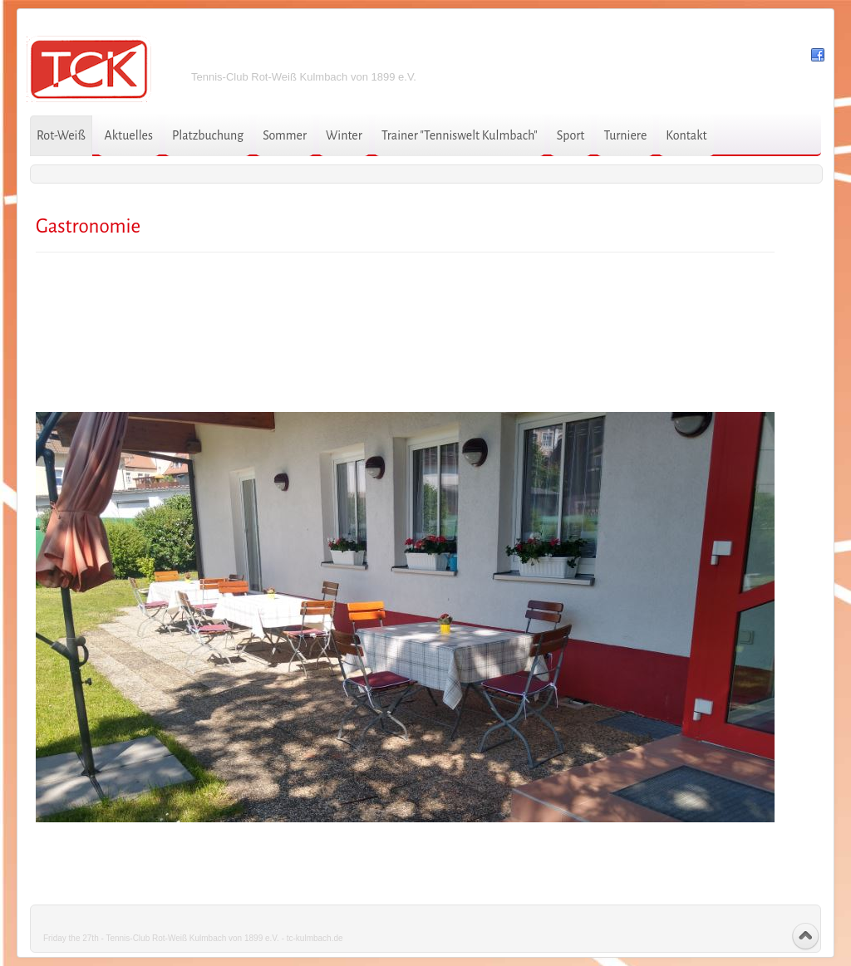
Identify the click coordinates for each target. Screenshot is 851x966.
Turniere (625, 135)
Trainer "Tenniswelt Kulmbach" (459, 135)
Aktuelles (129, 135)
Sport (571, 135)
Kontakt (686, 135)
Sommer (285, 135)
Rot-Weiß (61, 135)
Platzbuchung (207, 135)
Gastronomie (88, 226)
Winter (344, 135)
